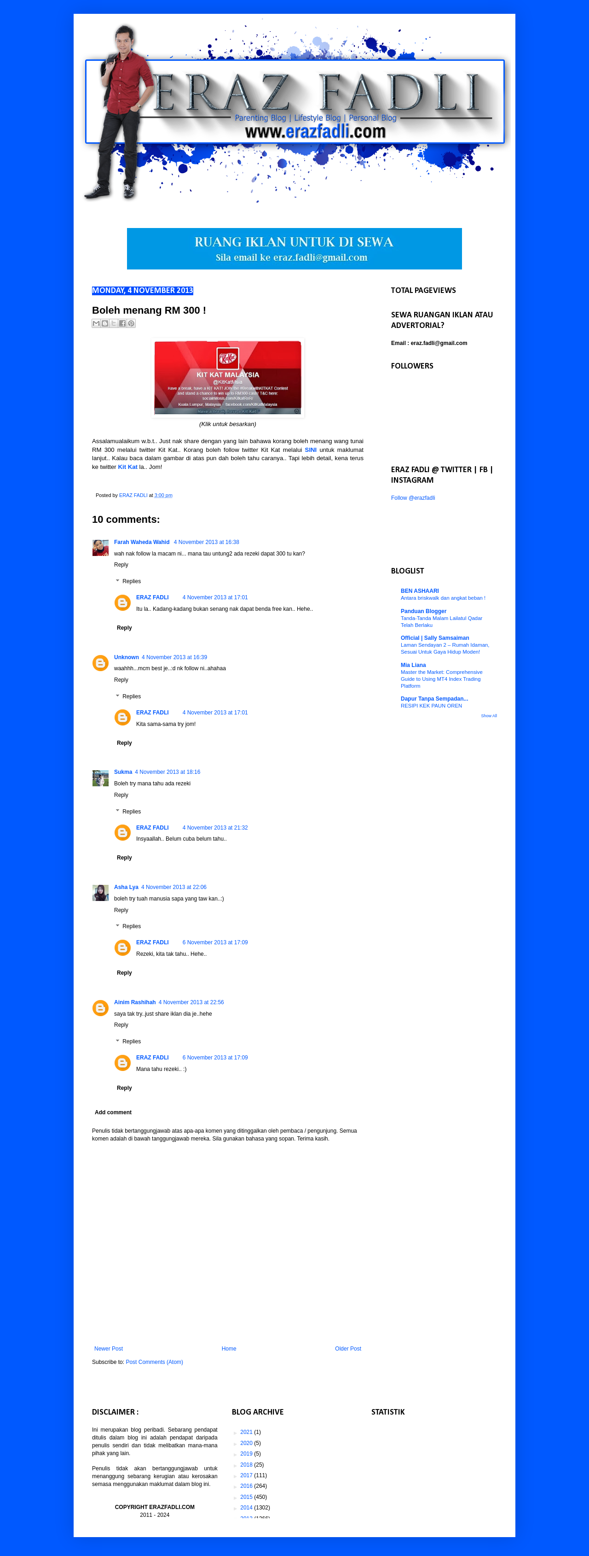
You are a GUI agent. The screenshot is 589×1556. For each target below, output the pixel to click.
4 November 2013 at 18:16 (167, 772)
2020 (247, 1443)
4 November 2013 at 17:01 (215, 597)
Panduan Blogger (423, 611)
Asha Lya (126, 887)
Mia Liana (413, 665)
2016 (247, 1486)
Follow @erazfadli (413, 498)
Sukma (123, 772)
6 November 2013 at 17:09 (215, 942)
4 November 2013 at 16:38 (206, 542)
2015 (247, 1497)
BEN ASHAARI (420, 591)
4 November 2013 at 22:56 (191, 1002)
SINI (311, 449)
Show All (489, 716)
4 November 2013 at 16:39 (174, 657)
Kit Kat (128, 466)
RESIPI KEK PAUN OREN (431, 705)
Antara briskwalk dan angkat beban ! (443, 598)
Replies (131, 581)
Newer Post (108, 1348)
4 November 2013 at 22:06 (174, 887)
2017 (247, 1475)
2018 (247, 1465)
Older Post (348, 1348)
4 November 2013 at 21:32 (215, 828)
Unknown (126, 657)
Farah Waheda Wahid (142, 542)
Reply (121, 565)
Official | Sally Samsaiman (435, 638)
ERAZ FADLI (152, 597)
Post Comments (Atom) (154, 1362)
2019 (247, 1454)
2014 (247, 1507)
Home (229, 1348)
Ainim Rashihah (135, 1002)
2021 (247, 1432)
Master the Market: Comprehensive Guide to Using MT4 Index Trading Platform (442, 679)
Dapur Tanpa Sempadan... (434, 699)
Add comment (113, 1112)
